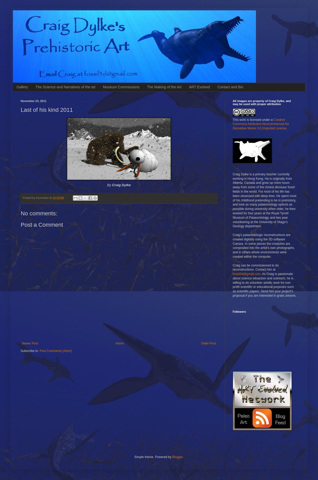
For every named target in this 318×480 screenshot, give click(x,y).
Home (120, 343)
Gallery (22, 87)
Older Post (208, 343)
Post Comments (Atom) (56, 351)
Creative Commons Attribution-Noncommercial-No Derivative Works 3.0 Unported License (261, 124)
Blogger (177, 457)
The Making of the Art (164, 87)
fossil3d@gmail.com (247, 274)
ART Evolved (199, 87)
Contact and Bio (230, 87)
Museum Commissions (121, 87)
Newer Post (30, 343)
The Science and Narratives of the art (65, 87)
